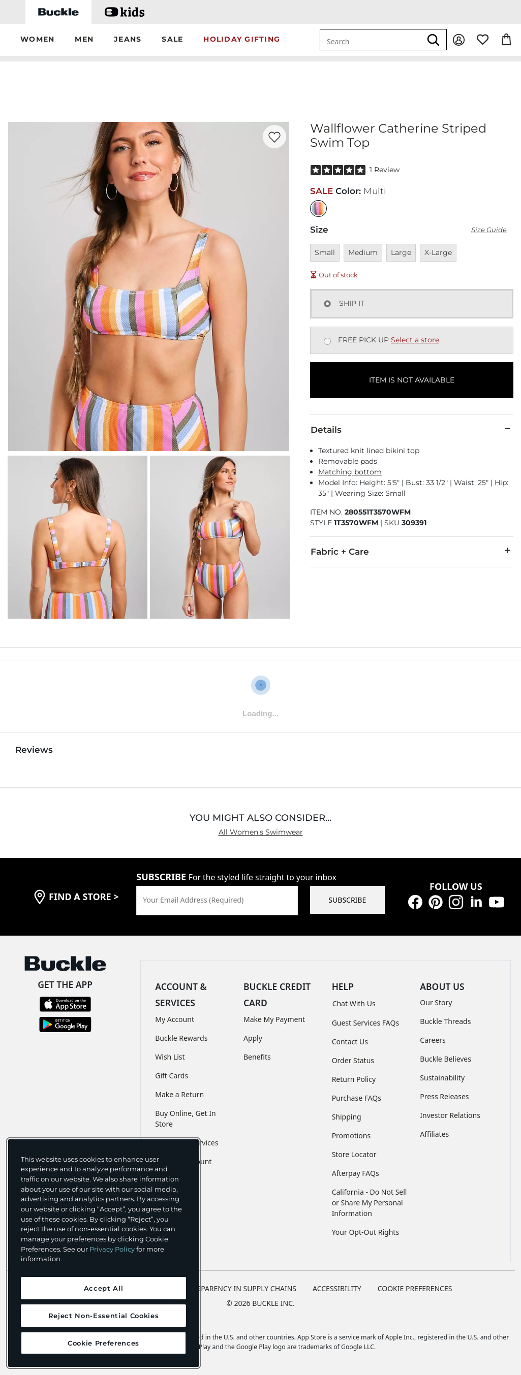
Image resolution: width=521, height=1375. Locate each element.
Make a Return (179, 1094)
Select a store (415, 339)
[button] (37, 40)
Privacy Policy (112, 1249)
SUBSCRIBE (347, 900)
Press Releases (444, 1096)
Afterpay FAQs (355, 1173)
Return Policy (354, 1079)
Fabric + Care (412, 551)
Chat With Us (354, 1003)
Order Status (353, 1060)
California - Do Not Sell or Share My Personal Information (369, 1202)
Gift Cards (171, 1075)
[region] (103, 1253)
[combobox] (370, 39)
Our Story (436, 1002)
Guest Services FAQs (365, 1023)
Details (412, 429)
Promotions (351, 1135)
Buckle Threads (445, 1021)
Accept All (104, 1288)
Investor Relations (450, 1115)
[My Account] (459, 40)
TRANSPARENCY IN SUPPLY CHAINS (237, 1288)
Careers (432, 1040)
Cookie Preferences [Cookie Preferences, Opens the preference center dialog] (103, 1343)
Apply (252, 1038)
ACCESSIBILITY (337, 1288)
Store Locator (354, 1154)
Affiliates (434, 1134)
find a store (84, 896)
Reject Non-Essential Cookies (103, 1316)
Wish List (170, 1057)
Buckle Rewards (181, 1038)
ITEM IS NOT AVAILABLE (411, 380)
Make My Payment (274, 1019)
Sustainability (442, 1077)
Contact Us (350, 1041)
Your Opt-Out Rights (366, 1232)
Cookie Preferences (415, 1288)
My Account (174, 1019)
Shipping (346, 1117)
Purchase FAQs (356, 1098)
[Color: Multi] (318, 208)
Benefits (257, 1057)
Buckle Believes (445, 1059)
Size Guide (489, 230)
